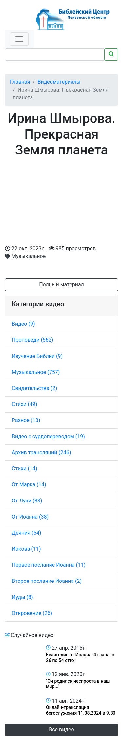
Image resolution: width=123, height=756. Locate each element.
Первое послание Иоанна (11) (49, 565)
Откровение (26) (32, 613)
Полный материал (61, 284)
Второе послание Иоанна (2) (47, 581)
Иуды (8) (22, 597)
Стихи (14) (24, 468)
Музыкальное (25, 256)
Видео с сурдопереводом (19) (48, 436)
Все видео (61, 729)
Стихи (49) (24, 404)
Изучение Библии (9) (37, 356)
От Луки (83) (27, 501)
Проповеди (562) (32, 340)
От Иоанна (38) (30, 517)
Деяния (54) (26, 533)
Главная (20, 82)
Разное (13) (26, 420)
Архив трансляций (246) (41, 452)
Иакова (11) (26, 549)
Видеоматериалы (58, 82)
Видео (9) (23, 324)
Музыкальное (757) (36, 372)
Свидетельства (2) (34, 388)
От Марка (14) (29, 484)
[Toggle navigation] (19, 39)
